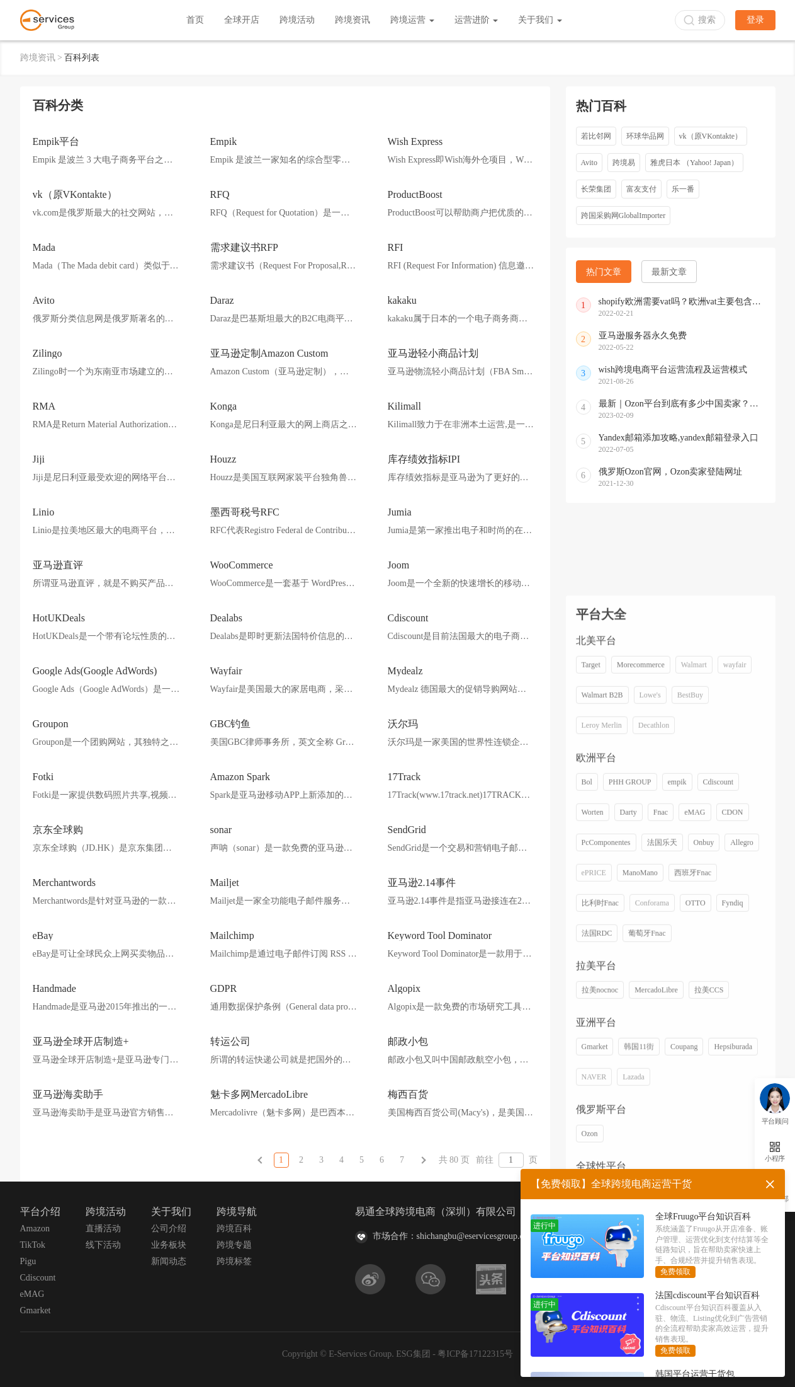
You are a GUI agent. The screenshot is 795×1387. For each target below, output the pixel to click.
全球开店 (241, 20)
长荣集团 (596, 189)
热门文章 (603, 272)
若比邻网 (596, 136)
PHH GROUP (630, 1061)
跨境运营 (412, 20)
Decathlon (653, 1005)
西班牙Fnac (692, 1152)
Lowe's (650, 974)
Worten (593, 1092)
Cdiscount (718, 1061)
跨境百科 (234, 1228)
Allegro (741, 1122)
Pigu (28, 1261)
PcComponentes (606, 1122)
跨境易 (623, 162)
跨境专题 (234, 1245)
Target (591, 944)
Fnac (660, 1092)
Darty (628, 1092)
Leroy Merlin (602, 1005)
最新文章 (669, 272)
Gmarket (35, 1310)
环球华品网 (645, 136)
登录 (755, 20)
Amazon (35, 1228)
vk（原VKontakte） (711, 136)
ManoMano (640, 1152)
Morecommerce (641, 944)
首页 (195, 20)
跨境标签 (234, 1261)
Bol (587, 1061)
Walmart (694, 944)
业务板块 (168, 1245)
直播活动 (103, 1228)
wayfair (735, 944)
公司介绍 (168, 1228)
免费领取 (675, 1271)
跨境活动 (297, 20)
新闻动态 (168, 1261)
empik (677, 1061)
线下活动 (103, 1245)
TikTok (33, 1245)
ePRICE (594, 1152)
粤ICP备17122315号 (475, 1354)
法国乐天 (662, 1122)
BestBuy (690, 974)
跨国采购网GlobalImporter (623, 215)
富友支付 (641, 189)
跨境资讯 (352, 20)
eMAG (694, 1092)
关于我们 (540, 20)
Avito (589, 162)
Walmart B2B (602, 974)
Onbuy (704, 1122)
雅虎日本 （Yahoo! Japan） (694, 162)
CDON (732, 1092)
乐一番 (683, 189)
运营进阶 (476, 20)
